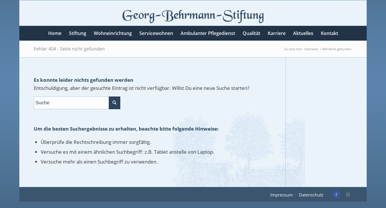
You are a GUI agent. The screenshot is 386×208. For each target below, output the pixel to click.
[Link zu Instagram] (348, 194)
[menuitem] (54, 33)
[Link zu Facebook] (336, 194)
